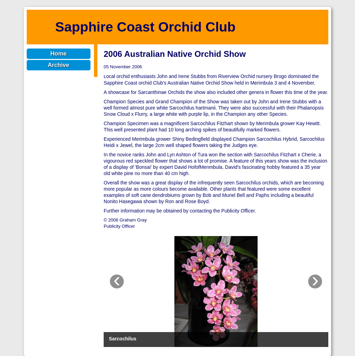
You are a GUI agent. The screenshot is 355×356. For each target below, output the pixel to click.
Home (58, 53)
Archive (58, 65)
